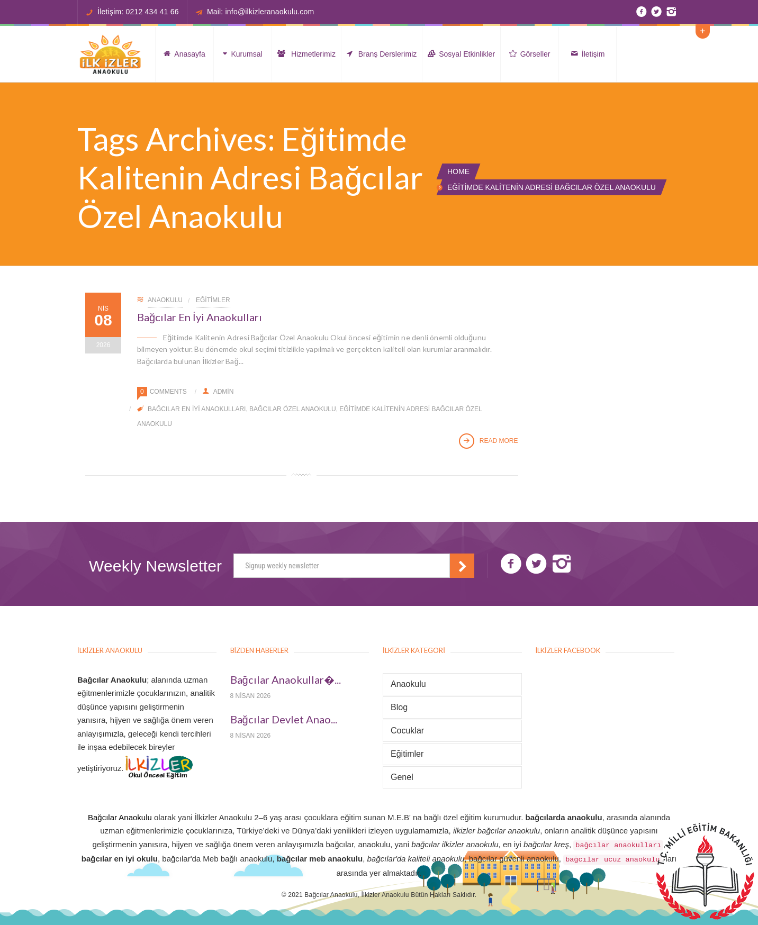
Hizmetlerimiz (306, 54)
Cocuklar (407, 730)
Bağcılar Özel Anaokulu (292, 409)
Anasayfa (184, 54)
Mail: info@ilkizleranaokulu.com (260, 11)
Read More (488, 441)
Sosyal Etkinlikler (461, 54)
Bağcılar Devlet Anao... (283, 719)
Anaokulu (165, 300)
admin (218, 391)
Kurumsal (242, 54)
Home (458, 171)
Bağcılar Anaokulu (120, 817)
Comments (168, 391)
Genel (402, 777)
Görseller (530, 54)
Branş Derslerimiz (382, 54)
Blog (399, 707)
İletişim (588, 54)
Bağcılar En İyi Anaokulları (199, 317)
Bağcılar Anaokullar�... (285, 680)
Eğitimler (213, 300)
